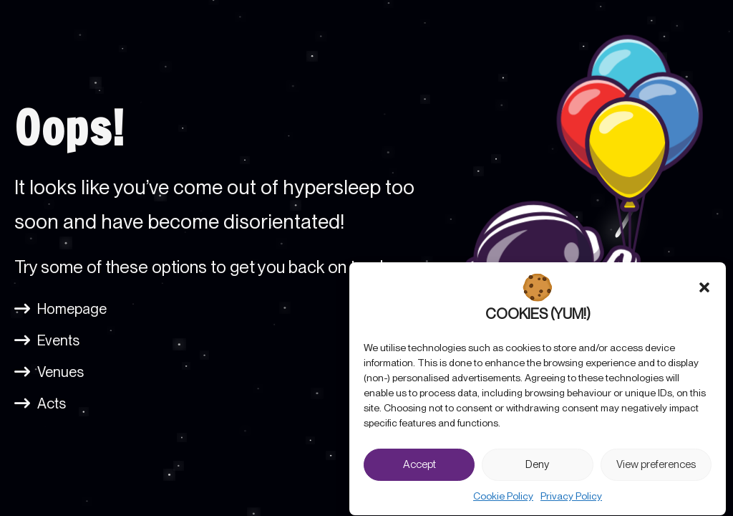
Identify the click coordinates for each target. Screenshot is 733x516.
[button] (704, 294)
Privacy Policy (571, 502)
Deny (537, 470)
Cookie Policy (503, 502)
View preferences (656, 470)
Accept (419, 470)
